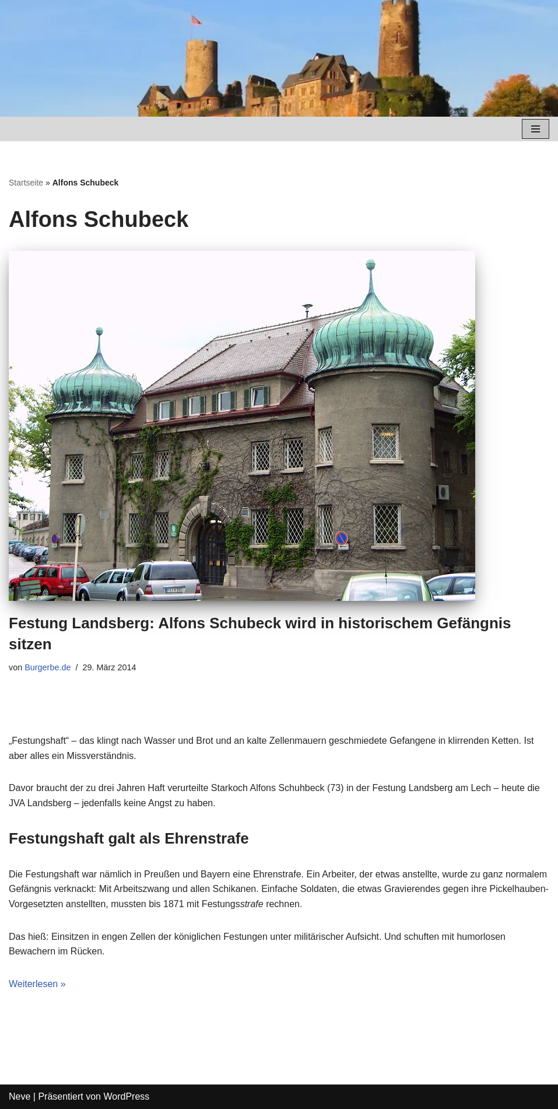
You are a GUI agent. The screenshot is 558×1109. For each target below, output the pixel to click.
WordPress (126, 1096)
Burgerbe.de (47, 667)
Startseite (26, 182)
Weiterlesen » (37, 984)
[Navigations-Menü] (535, 129)
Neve (19, 1096)
